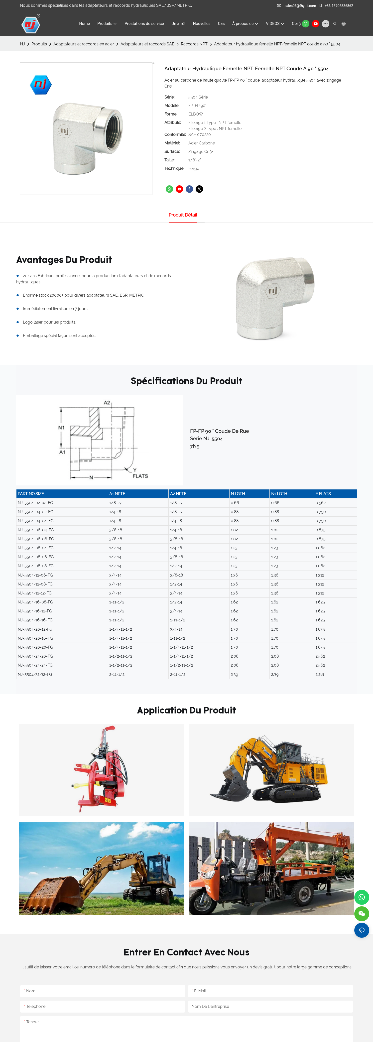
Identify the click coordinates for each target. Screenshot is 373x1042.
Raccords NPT (194, 44)
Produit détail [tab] (183, 215)
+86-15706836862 (336, 6)
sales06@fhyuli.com (297, 6)
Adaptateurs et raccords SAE (147, 44)
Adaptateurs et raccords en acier (83, 44)
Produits (39, 44)
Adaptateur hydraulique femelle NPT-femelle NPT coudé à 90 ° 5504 (277, 44)
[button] (300, 23)
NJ (22, 44)
